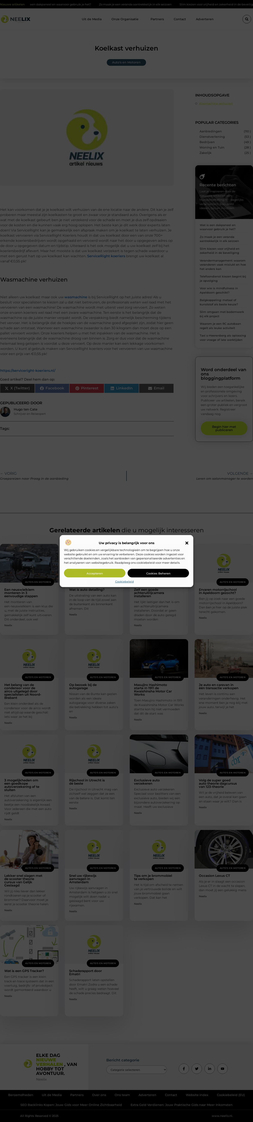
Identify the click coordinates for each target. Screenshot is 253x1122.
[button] (187, 543)
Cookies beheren (158, 573)
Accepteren (95, 573)
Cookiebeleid (124, 581)
